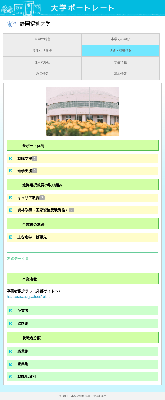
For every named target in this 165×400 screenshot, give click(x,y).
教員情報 (42, 74)
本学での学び (120, 39)
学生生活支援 (42, 50)
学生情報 (120, 62)
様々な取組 (42, 62)
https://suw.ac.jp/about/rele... (28, 297)
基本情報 (120, 74)
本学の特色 (42, 39)
